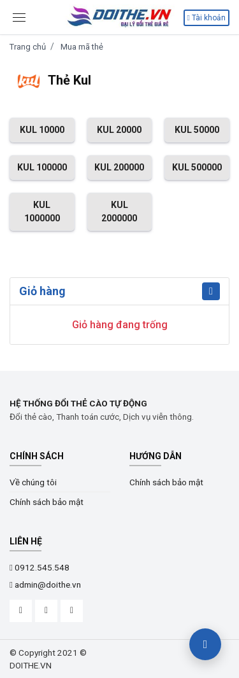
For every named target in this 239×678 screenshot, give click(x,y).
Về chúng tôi (33, 482)
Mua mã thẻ (82, 47)
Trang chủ (28, 47)
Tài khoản (206, 17)
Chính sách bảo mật (46, 502)
